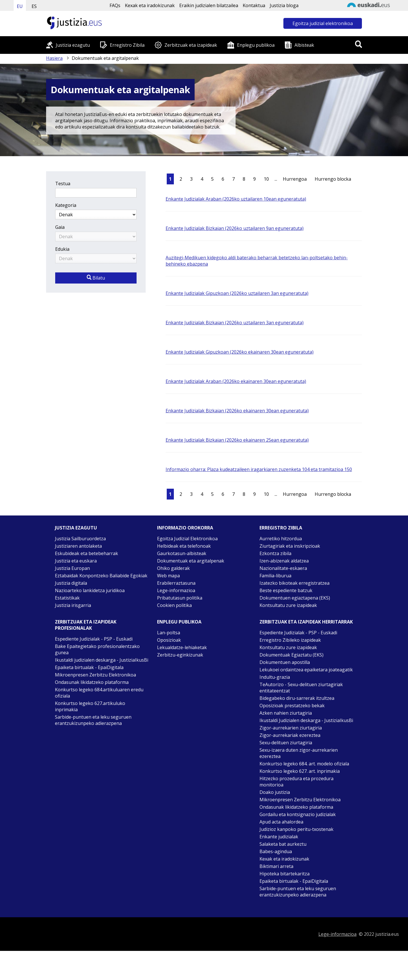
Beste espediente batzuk (285, 590)
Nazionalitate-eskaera (283, 568)
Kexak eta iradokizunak (150, 5)
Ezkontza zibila (275, 553)
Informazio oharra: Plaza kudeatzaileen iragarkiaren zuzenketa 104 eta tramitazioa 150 (259, 469)
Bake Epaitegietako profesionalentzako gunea (97, 649)
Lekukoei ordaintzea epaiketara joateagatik (306, 670)
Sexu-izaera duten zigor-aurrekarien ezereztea (298, 753)
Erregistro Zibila (127, 45)
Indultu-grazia (274, 677)
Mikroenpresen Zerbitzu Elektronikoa (95, 675)
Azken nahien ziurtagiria (285, 713)
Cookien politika (174, 605)
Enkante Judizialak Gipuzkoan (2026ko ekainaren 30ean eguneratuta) (240, 352)
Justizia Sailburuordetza (80, 538)
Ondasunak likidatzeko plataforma (92, 682)
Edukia (62, 249)
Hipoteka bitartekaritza (284, 874)
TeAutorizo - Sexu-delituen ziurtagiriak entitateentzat (301, 687)
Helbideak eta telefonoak (184, 546)
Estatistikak (67, 598)
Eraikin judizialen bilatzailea (208, 5)
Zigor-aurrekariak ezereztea (289, 735)
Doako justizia (274, 792)
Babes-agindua (275, 851)
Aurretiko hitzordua (280, 538)
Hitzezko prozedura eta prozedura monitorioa (296, 781)
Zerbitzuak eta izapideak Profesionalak (85, 625)
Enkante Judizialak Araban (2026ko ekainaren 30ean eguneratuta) (236, 381)
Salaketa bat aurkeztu (282, 844)
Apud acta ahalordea (281, 822)
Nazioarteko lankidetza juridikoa (90, 590)
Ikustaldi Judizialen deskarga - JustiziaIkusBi (306, 720)
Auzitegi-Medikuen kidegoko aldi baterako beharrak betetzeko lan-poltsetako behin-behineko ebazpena (257, 260)
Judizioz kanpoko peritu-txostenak (296, 829)
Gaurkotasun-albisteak (181, 553)
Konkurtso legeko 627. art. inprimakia (299, 771)
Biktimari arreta (276, 866)
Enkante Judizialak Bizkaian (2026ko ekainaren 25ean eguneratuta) (237, 440)
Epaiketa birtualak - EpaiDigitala (89, 667)
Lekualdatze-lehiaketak (182, 647)
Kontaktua (254, 5)
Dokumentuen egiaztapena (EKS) (294, 598)
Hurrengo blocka (333, 179)
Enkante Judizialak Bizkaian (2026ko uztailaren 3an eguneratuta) (235, 322)
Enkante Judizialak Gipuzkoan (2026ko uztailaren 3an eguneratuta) (237, 293)
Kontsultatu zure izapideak (288, 605)
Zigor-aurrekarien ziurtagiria (290, 728)
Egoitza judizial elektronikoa (322, 23)
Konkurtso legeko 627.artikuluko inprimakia (90, 706)
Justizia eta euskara (76, 561)
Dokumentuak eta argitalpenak (190, 561)
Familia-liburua (275, 575)
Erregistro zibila (280, 528)
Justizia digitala (71, 583)
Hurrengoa (295, 179)
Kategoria (65, 205)
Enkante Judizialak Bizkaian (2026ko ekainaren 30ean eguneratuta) (237, 410)
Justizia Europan (72, 568)
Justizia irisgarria (73, 605)
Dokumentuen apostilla (284, 662)
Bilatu (96, 278)
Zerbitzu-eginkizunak (180, 655)
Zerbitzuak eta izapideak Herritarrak (306, 622)
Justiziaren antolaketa (78, 546)
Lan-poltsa (168, 632)
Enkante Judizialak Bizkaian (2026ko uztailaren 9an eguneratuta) (235, 228)
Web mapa (168, 575)
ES (34, 6)
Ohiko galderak (173, 568)
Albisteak (304, 45)
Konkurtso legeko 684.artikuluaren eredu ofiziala (99, 692)
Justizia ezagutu (73, 45)
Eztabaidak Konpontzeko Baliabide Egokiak (101, 575)
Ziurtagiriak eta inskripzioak (289, 546)
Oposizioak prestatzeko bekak (292, 705)
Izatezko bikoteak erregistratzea (294, 583)
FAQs (115, 5)
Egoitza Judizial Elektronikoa (187, 538)
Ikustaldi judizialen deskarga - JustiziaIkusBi (101, 660)
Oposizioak (169, 640)
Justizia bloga (284, 5)
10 (266, 179)
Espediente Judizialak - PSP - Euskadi (94, 639)
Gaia (60, 227)
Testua (62, 183)
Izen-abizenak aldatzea (284, 561)
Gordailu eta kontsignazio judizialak (297, 814)
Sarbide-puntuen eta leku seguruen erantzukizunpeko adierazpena (93, 720)
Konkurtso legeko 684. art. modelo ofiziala (304, 764)
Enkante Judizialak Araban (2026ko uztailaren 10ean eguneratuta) (236, 199)
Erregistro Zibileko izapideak (290, 640)
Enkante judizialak (278, 836)
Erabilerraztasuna (176, 583)
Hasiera (54, 58)
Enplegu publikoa (256, 45)
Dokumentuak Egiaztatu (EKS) (291, 655)
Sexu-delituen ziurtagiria (285, 742)
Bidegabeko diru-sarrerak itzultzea (296, 698)
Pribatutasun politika (179, 598)
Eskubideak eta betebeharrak (86, 553)
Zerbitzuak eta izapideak (190, 45)
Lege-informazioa (176, 590)
